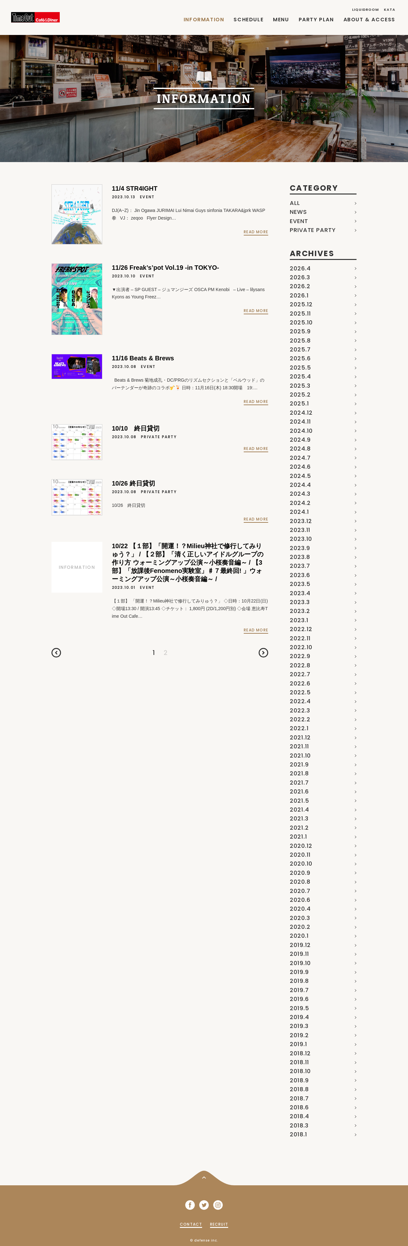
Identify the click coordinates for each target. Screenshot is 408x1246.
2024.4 (300, 484)
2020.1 (299, 935)
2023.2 (300, 611)
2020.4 (300, 908)
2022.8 (300, 665)
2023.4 (300, 593)
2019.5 (299, 1008)
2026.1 (299, 295)
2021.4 (299, 809)
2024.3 (300, 493)
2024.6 (300, 466)
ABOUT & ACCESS (369, 19)
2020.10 (301, 863)
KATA (389, 9)
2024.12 (301, 412)
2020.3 (300, 918)
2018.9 (299, 1080)
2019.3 (299, 1026)
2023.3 (299, 602)
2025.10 (301, 322)
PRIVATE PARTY (313, 230)
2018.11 (299, 1062)
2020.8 (300, 881)
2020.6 (300, 899)
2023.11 (300, 530)
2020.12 (301, 845)
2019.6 (299, 999)
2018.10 (300, 1071)
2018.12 (300, 1053)
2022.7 (300, 674)
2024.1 (299, 511)
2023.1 (299, 620)
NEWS (298, 211)
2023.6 (300, 575)
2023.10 (301, 538)
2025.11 (300, 313)
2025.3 (300, 385)
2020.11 (300, 854)
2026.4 (300, 268)
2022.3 (300, 710)
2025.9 (300, 331)
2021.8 (299, 773)
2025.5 (300, 367)
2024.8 (300, 448)
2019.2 (299, 1035)
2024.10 (301, 430)
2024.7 (300, 457)
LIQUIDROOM (365, 9)
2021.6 (299, 791)
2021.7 (299, 782)
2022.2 (300, 719)
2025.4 (300, 376)
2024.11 (300, 421)
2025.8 (300, 340)
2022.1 (299, 728)
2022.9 (300, 656)
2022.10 (301, 647)
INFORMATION (204, 19)
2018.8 (299, 1089)
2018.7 (299, 1098)
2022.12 (301, 629)
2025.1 (299, 403)
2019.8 (299, 980)
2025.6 (300, 358)
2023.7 (300, 565)
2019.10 (300, 963)
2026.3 (300, 277)
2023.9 (300, 548)
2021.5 (299, 800)
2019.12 (300, 945)
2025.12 (301, 304)
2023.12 (301, 521)
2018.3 (299, 1125)
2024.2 (300, 503)
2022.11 (300, 638)
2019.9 (299, 972)
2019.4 (299, 1017)
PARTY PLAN (316, 19)
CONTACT (191, 1224)
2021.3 (299, 818)
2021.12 (300, 737)
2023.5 (300, 584)
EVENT (299, 221)
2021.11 (299, 746)
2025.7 (300, 349)
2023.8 (300, 557)
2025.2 (300, 394)
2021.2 (299, 827)
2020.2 (300, 926)
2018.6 (299, 1107)
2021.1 (298, 836)
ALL (295, 203)
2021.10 (300, 755)
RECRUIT (219, 1224)
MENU (281, 19)
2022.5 (300, 692)
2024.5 (300, 476)
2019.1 (298, 1044)
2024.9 (300, 439)
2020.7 (300, 891)
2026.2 (300, 286)
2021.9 (299, 764)
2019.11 (299, 953)
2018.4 (299, 1116)
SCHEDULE (248, 19)
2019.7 (299, 990)
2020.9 (300, 872)
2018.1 (298, 1134)
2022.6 (300, 683)
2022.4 (300, 701)
